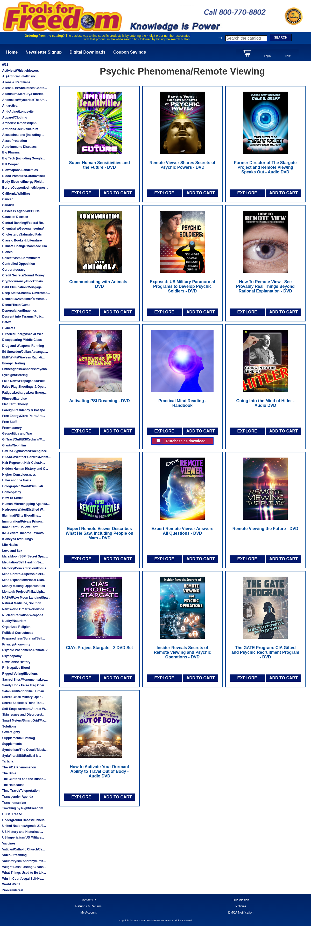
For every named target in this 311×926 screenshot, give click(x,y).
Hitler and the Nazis (16, 480)
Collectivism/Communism (21, 258)
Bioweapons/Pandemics (20, 170)
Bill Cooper (10, 164)
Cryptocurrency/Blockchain (22, 281)
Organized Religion (16, 627)
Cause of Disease (15, 217)
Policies (241, 906)
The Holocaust (13, 785)
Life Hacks (10, 545)
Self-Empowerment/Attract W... (24, 709)
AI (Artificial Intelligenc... (20, 76)
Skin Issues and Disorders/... (23, 714)
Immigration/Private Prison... (23, 521)
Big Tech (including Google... (23, 158)
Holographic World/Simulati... (23, 486)
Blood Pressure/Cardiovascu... (24, 176)
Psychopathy (12, 656)
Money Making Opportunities (23, 586)
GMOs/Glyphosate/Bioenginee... (25, 451)
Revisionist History (16, 662)
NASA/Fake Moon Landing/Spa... (26, 597)
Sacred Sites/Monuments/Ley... (25, 679)
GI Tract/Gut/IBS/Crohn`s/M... (23, 439)
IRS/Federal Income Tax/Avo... (24, 533)
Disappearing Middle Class (22, 340)
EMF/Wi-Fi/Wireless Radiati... (23, 357)
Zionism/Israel (12, 890)
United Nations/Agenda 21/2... (24, 826)
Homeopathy (11, 492)
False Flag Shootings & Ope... (24, 386)
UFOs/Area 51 (12, 814)
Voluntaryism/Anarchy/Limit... (24, 861)
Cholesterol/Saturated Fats (22, 234)
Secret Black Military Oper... (22, 697)
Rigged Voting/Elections (20, 673)
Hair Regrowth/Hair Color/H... (23, 463)
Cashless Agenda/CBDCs (20, 211)
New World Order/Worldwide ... (24, 609)
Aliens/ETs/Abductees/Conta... (24, 88)
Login (267, 56)
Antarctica (9, 105)
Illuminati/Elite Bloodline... (21, 515)
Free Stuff (9, 422)
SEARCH (280, 37)
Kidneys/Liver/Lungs (17, 539)
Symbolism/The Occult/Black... (24, 750)
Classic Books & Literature (22, 240)
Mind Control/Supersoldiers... (23, 574)
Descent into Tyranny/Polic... (23, 316)
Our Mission (240, 900)
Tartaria (7, 761)
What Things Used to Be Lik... (24, 872)
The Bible (9, 773)
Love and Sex (12, 551)
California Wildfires (16, 193)
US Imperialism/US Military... (23, 837)
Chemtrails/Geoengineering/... (24, 228)
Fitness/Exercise (14, 398)
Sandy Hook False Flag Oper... (24, 685)
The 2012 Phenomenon (19, 767)
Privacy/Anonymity (16, 644)
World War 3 (11, 884)
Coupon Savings (129, 52)
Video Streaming (14, 855)
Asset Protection (14, 141)
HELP (288, 56)
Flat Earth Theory (15, 404)
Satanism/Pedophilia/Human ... (24, 691)
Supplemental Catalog (18, 738)
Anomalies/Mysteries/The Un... (24, 100)
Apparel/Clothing (14, 117)
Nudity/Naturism (14, 621)
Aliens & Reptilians (16, 82)
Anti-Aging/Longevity (17, 111)
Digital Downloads (87, 52)
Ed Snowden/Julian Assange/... (25, 352)
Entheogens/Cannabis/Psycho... (25, 369)
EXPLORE (81, 193)
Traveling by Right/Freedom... (24, 808)
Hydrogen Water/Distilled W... (23, 509)
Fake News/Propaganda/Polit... (24, 381)
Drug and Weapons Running (23, 346)
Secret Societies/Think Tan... (23, 703)
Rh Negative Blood (16, 668)
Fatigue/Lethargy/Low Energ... (24, 392)
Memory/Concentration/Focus (24, 568)
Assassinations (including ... (23, 135)
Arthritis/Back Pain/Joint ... (22, 129)
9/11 (5, 65)
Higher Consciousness (19, 474)
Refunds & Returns (88, 906)
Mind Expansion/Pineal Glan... (24, 580)
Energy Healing (13, 363)
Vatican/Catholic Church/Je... (23, 849)
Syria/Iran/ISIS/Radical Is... (21, 756)
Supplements (12, 744)
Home (12, 52)
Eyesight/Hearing (14, 375)
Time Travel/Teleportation (20, 790)
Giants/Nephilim (14, 445)
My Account (88, 912)
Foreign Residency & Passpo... (24, 410)
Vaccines (8, 843)
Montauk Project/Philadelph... (23, 591)
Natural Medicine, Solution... (23, 603)
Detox (6, 322)
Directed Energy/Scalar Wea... (24, 334)
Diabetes (8, 328)
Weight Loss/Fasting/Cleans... (24, 867)
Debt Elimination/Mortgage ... (23, 287)
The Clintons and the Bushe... (24, 779)
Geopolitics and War (17, 433)
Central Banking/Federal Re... (23, 223)
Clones (7, 252)
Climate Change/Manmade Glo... (26, 246)
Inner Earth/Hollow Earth (20, 527)
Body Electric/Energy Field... (23, 181)
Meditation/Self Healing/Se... (23, 562)
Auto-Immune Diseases (19, 147)
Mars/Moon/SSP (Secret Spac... (25, 556)
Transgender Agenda (17, 796)
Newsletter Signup (43, 52)
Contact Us (88, 900)
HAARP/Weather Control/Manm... (26, 457)
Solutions (9, 726)
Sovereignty (11, 732)
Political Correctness (17, 633)
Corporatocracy (13, 269)
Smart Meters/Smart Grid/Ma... (24, 720)
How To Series (12, 498)
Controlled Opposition (18, 264)
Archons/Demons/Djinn (19, 123)
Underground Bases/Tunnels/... (25, 820)
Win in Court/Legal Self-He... (23, 878)
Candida (8, 205)
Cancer (7, 199)
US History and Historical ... (22, 832)
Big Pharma (10, 152)
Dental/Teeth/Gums (16, 305)
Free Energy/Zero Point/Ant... (23, 416)
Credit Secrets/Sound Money (23, 275)
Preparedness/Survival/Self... (23, 638)
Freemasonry (12, 428)
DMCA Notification (240, 912)
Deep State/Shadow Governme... (26, 293)
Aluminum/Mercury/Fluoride (22, 94)
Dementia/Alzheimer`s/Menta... (24, 299)
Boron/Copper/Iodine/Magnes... (25, 187)
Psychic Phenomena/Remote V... (26, 650)
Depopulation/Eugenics (19, 310)
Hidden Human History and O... (25, 469)
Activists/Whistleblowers (20, 70)
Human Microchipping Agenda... (26, 504)
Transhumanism (14, 802)
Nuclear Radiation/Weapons (22, 615)
